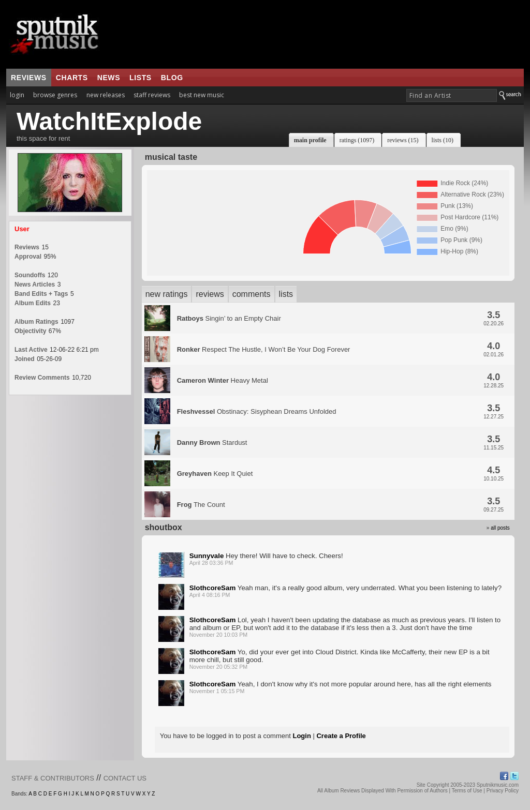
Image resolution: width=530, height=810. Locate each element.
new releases (105, 95)
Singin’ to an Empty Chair (229, 318)
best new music (201, 95)
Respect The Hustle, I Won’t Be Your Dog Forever (263, 349)
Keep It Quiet (215, 473)
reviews (29, 77)
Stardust (212, 442)
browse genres (55, 95)
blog (172, 77)
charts (72, 77)
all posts (500, 528)
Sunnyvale (206, 556)
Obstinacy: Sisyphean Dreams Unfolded (256, 411)
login (17, 95)
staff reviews (152, 95)
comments (251, 294)
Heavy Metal (222, 380)
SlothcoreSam (212, 588)
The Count (201, 504)
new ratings (166, 294)
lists (140, 77)
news (108, 77)
